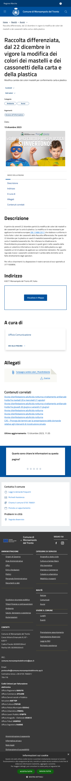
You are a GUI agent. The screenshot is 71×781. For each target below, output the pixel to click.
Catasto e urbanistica (49, 574)
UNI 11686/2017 (37, 232)
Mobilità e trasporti (48, 578)
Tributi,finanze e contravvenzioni (19, 604)
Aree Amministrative (14, 561)
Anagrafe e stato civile (49, 556)
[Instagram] (62, 543)
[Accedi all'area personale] (60, 3)
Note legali (10, 745)
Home (5, 22)
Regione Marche (10, 3)
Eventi (43, 620)
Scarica (45, 378)
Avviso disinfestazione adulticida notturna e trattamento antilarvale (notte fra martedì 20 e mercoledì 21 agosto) (35, 398)
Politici (8, 574)
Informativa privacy (14, 740)
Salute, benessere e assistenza (18, 612)
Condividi (10, 88)
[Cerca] (65, 11)
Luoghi (43, 615)
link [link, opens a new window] (59, 766)
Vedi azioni (10, 93)
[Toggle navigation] (4, 11)
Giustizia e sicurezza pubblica (18, 599)
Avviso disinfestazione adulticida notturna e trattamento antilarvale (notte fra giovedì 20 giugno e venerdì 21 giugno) (35, 405)
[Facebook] (56, 543)
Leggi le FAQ (45, 641)
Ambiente (10, 608)
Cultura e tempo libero (49, 561)
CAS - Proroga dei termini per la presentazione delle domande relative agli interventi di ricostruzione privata (32, 422)
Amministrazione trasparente (18, 736)
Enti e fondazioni (12, 569)
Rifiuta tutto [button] (45, 771)
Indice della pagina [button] (15, 175)
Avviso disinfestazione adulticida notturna (23, 410)
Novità (14, 22)
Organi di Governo (13, 556)
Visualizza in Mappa (35, 297)
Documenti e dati (13, 582)
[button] (35, 777)
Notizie (43, 595)
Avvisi (22, 22)
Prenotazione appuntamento (52, 632)
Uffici (8, 565)
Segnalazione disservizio (50, 636)
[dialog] (35, 766)
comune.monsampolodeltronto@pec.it (17, 660)
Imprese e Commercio (49, 569)
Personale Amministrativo (16, 578)
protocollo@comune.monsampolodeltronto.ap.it (22, 670)
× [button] (68, 754)
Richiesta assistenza (48, 645)
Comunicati (45, 599)
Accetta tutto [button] (26, 771)
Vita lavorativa (46, 565)
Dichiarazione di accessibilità (17, 749)
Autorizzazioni (11, 617)
